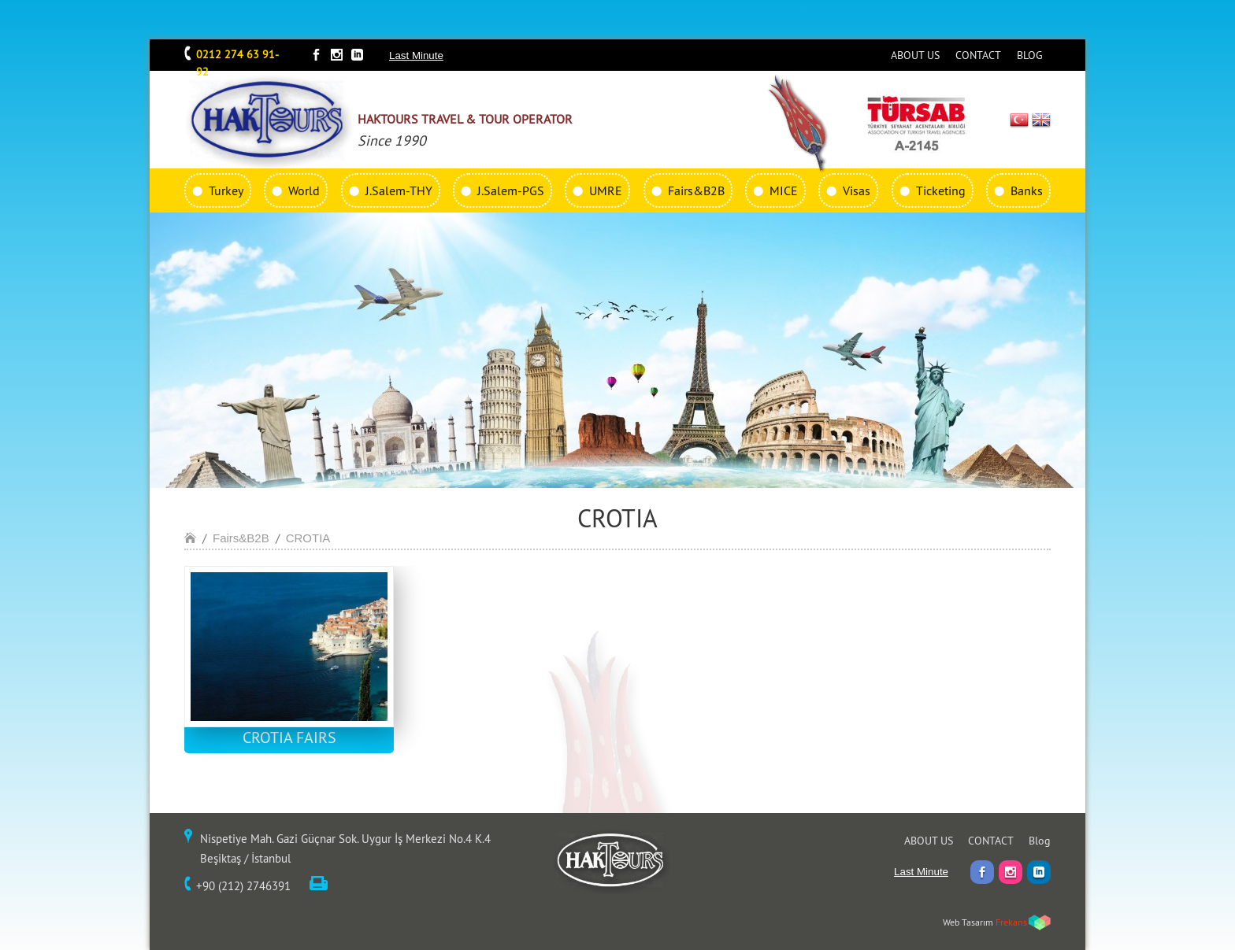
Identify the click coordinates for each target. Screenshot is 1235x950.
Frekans (1011, 922)
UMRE (605, 190)
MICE (784, 190)
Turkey (226, 190)
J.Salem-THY (398, 190)
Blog (1040, 841)
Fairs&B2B (696, 190)
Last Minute (416, 55)
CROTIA (308, 538)
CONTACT (978, 55)
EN (1041, 119)
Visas (856, 190)
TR (1019, 119)
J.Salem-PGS (510, 190)
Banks (1027, 190)
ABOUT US (915, 55)
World (304, 190)
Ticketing (941, 190)
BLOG (1030, 55)
